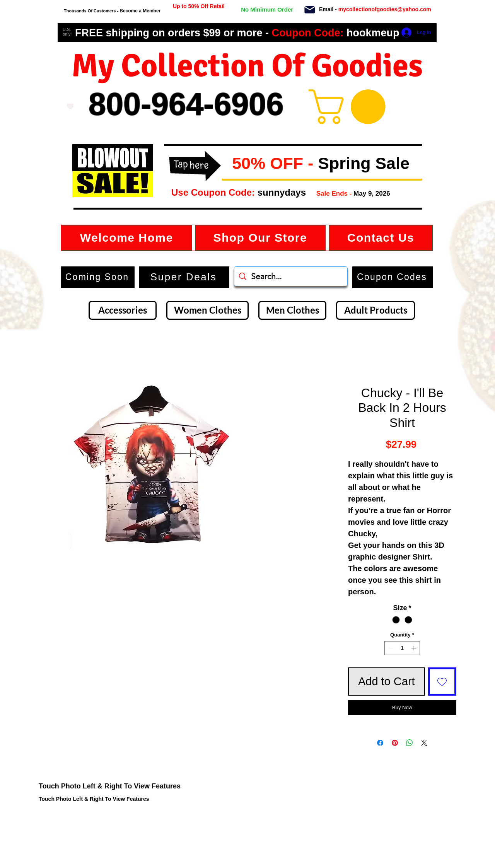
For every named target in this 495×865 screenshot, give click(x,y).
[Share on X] (424, 742)
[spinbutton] (402, 648)
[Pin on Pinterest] (394, 742)
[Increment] (414, 648)
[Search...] (291, 276)
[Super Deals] (184, 277)
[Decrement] (390, 648)
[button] (228, 164)
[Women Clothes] (207, 310)
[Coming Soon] (98, 277)
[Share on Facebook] (380, 742)
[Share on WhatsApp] (409, 742)
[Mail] (309, 9)
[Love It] (70, 106)
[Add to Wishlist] (442, 681)
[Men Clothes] (292, 310)
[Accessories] (123, 310)
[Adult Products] (375, 310)
